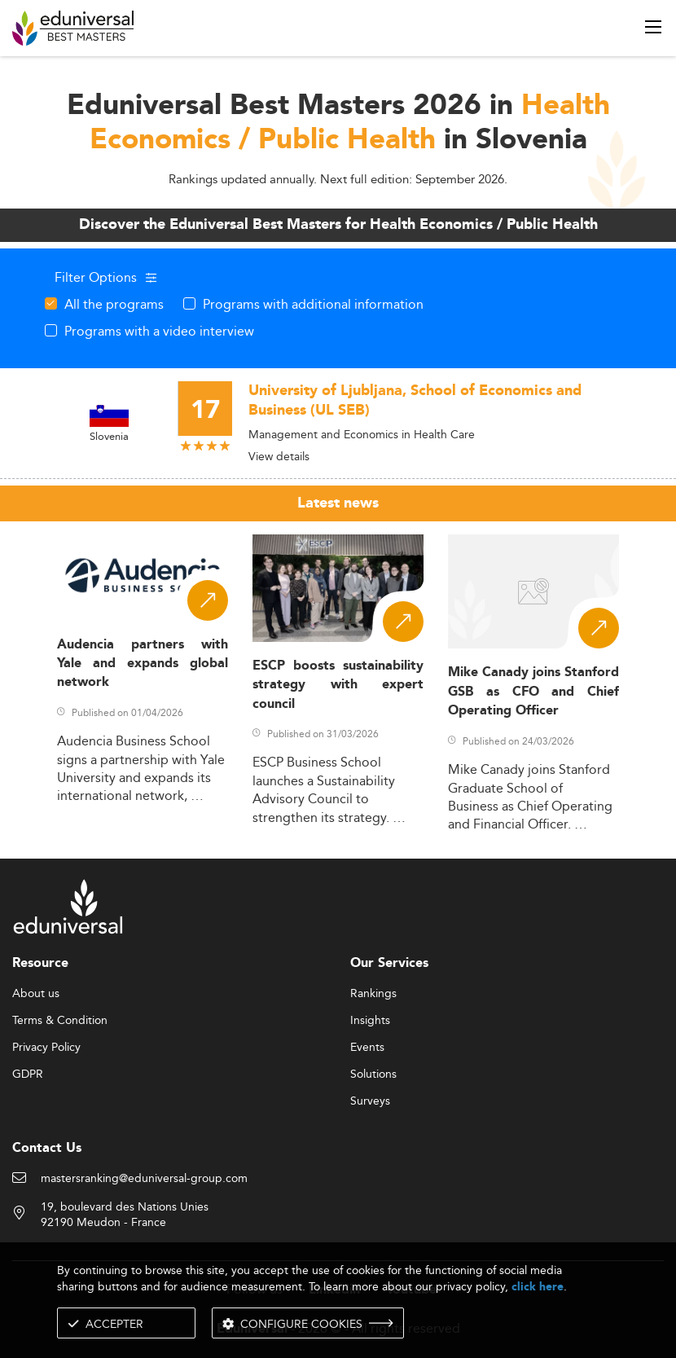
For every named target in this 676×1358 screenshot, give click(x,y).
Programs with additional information (313, 304)
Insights (370, 1021)
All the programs (114, 304)
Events (367, 1047)
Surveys (370, 1101)
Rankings (373, 994)
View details (278, 456)
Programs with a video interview (159, 331)
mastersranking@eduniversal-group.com (144, 1179)
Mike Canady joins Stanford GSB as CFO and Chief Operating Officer (533, 691)
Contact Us (46, 1148)
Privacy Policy (46, 1047)
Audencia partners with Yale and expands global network (142, 664)
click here (537, 1286)
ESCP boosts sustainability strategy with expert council (338, 685)
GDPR (27, 1074)
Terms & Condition (60, 1021)
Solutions (373, 1074)
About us (35, 994)
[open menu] (653, 27)
